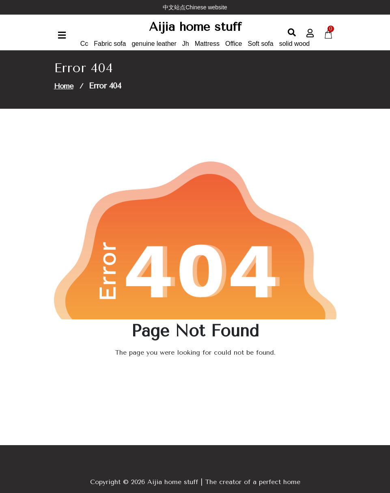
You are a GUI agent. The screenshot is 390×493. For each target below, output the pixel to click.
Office (233, 43)
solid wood (294, 43)
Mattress (207, 43)
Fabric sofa (110, 43)
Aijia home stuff (195, 26)
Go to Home (190, 375)
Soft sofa (261, 43)
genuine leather (153, 43)
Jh (185, 43)
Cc (84, 43)
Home (63, 86)
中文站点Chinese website (195, 7)
